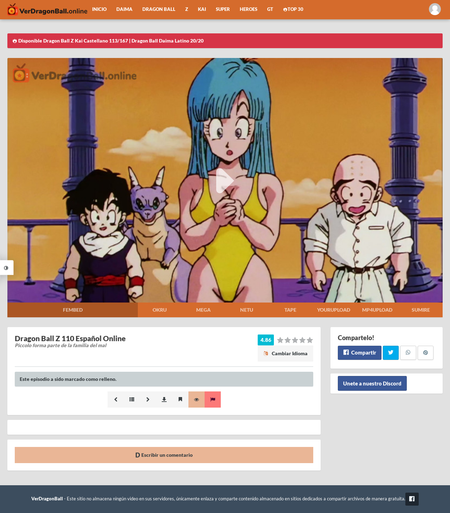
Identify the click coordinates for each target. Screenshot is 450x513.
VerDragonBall (47, 498)
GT (270, 9)
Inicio (99, 9)
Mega (203, 310)
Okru (160, 310)
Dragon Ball (158, 9)
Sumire (421, 310)
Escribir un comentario (164, 455)
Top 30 (293, 9)
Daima (124, 9)
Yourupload (333, 310)
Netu (246, 310)
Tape (290, 310)
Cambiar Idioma (285, 353)
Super (223, 9)
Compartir (359, 352)
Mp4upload (377, 310)
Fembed (73, 310)
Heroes (248, 9)
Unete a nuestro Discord (372, 383)
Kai (202, 9)
